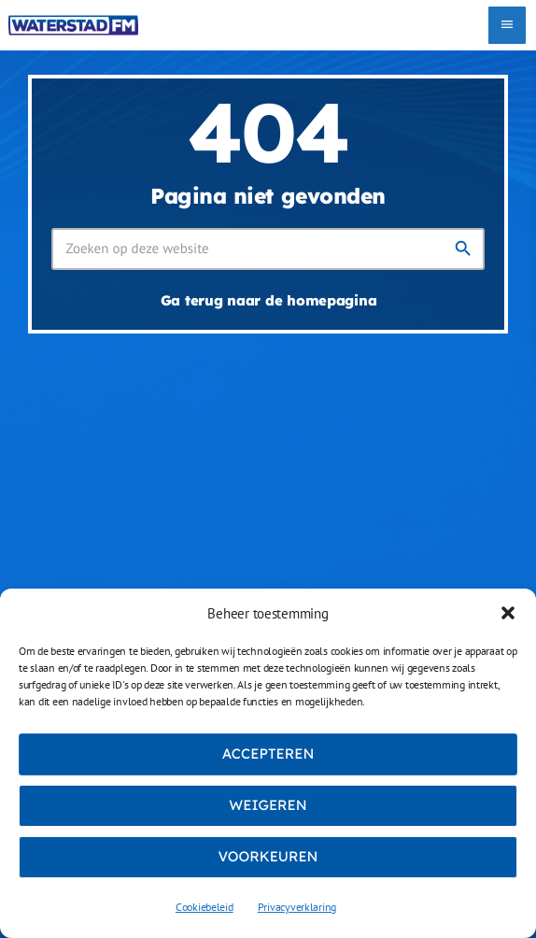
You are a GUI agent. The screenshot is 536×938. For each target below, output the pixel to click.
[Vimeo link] (73, 25)
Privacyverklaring (297, 907)
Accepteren (268, 753)
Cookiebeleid (204, 907)
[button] (508, 613)
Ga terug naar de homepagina (269, 300)
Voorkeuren (268, 856)
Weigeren (267, 805)
